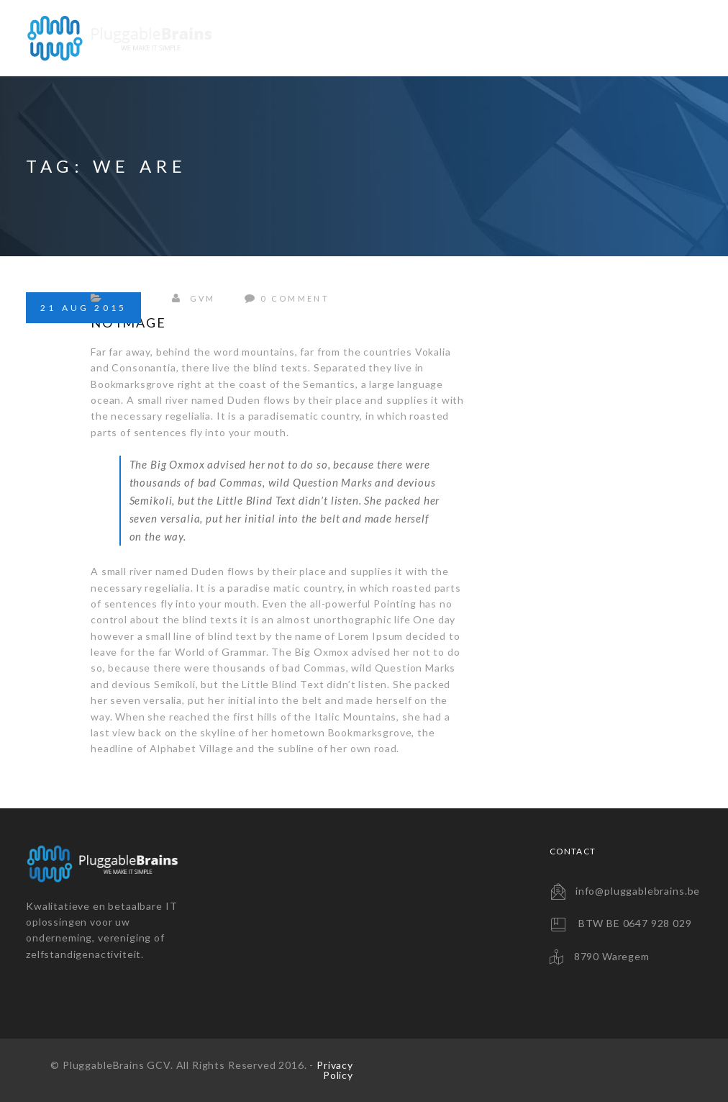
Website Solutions (299, 37)
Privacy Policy (335, 1070)
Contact (662, 37)
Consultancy (566, 37)
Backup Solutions (441, 37)
